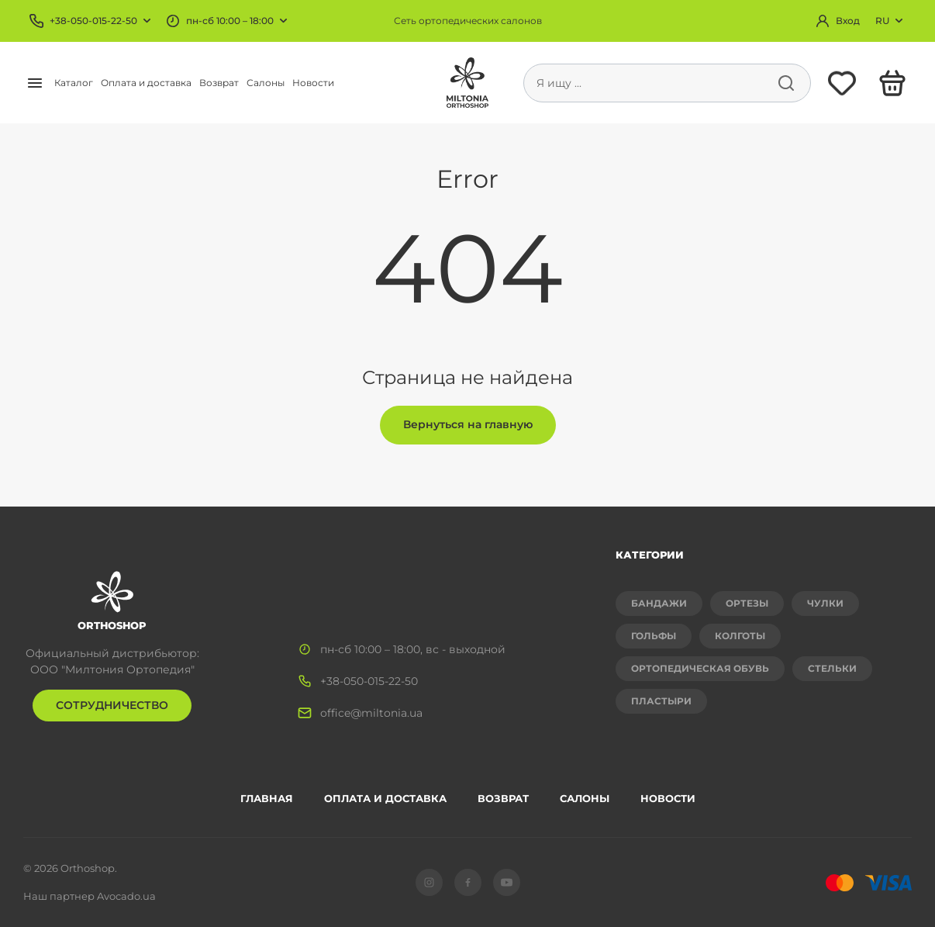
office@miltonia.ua (371, 713)
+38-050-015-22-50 (93, 20)
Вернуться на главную (468, 424)
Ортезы (747, 603)
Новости (313, 82)
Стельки (832, 668)
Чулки (825, 603)
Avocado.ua (126, 896)
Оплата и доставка (146, 82)
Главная (266, 798)
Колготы (740, 636)
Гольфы (653, 636)
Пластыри (661, 701)
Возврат (219, 82)
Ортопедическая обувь (700, 668)
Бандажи (659, 603)
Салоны (266, 82)
